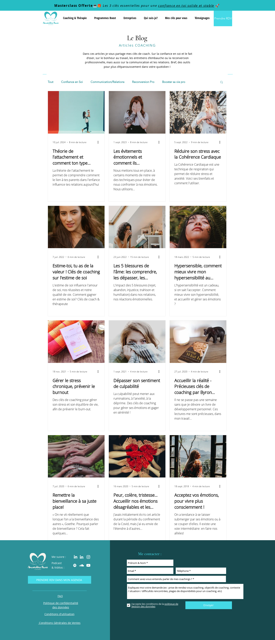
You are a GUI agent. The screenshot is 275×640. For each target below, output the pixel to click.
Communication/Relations (107, 82)
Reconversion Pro (143, 82)
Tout (50, 82)
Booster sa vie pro (173, 82)
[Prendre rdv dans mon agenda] (59, 580)
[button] (74, 18)
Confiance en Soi (72, 82)
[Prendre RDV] (223, 18)
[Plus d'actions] (99, 142)
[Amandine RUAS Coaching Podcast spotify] (74, 565)
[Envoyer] (208, 605)
